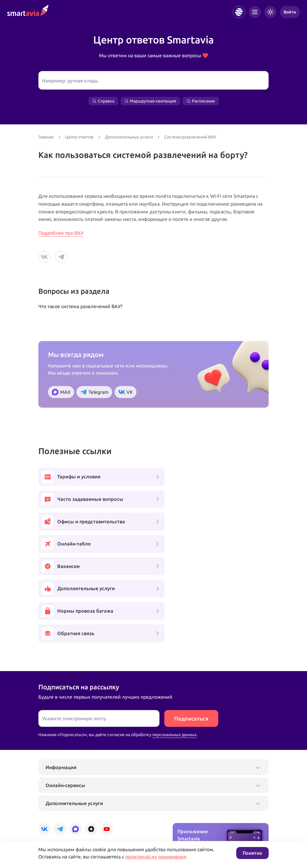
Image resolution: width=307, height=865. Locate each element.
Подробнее (49, 821)
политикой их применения (155, 856)
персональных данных (174, 646)
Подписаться (191, 630)
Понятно (252, 853)
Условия (120, 821)
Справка (103, 101)
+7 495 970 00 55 (57, 802)
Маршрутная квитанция (150, 101)
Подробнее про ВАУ (60, 233)
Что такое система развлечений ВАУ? (80, 306)
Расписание (200, 101)
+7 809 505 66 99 (130, 802)
